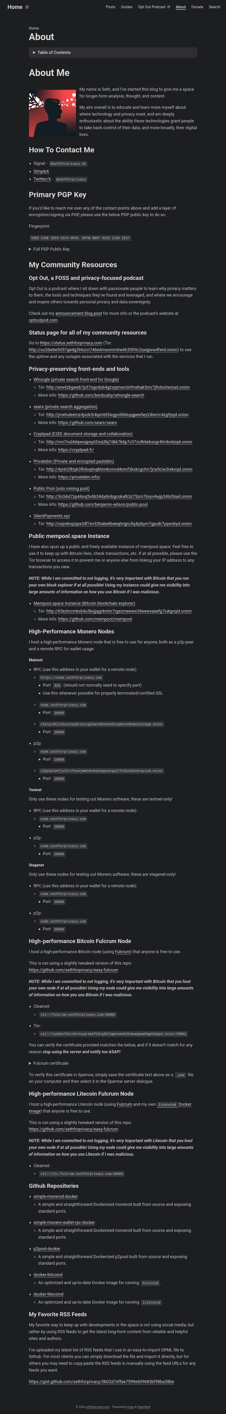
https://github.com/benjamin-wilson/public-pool (103, 504)
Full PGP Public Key (51, 249)
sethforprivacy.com (98, 1407)
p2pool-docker (47, 1248)
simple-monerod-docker (56, 1196)
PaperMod (143, 1407)
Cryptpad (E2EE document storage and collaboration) (83, 433)
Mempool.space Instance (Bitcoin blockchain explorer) (84, 603)
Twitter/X (42, 179)
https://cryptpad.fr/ (76, 449)
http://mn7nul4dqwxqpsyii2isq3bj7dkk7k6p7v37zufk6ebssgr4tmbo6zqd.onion (119, 441)
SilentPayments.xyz (52, 515)
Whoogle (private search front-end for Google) (76, 379)
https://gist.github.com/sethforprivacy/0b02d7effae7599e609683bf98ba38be (101, 1381)
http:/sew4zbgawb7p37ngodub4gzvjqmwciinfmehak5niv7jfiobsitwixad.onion (118, 387)
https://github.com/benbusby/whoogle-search (101, 395)
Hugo (130, 1407)
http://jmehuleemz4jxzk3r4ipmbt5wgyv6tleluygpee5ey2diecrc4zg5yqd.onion (118, 414)
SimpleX (41, 171)
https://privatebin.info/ (79, 476)
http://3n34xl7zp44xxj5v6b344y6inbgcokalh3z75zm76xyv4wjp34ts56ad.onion (119, 496)
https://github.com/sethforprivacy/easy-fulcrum (73, 969)
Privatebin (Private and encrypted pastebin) (74, 461)
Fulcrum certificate (50, 1063)
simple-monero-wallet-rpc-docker (64, 1222)
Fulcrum (122, 951)
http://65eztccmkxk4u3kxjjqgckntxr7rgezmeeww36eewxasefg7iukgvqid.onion (119, 611)
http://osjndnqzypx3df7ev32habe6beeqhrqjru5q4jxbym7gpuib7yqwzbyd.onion (119, 523)
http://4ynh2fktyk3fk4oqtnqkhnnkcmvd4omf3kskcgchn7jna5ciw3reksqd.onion (120, 469)
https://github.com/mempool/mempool (95, 619)
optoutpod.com (43, 320)
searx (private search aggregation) (66, 406)
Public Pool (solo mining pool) (62, 488)
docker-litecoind (49, 1294)
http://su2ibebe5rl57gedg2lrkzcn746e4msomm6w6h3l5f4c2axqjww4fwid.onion (103, 349)
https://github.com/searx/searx (87, 422)
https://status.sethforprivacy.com (71, 342)
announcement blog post (78, 313)
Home (14, 7)
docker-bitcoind (48, 1274)
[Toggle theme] (27, 7)
